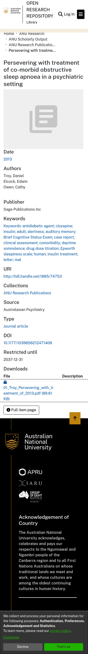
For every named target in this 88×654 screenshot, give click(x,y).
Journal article (16, 326)
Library (32, 22)
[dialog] (44, 632)
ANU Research (31, 33)
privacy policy (60, 631)
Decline (23, 647)
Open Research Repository (40, 10)
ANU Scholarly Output (28, 39)
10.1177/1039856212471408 (28, 343)
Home (9, 33)
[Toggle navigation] (80, 14)
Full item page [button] (21, 410)
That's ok (63, 647)
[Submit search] (60, 14)
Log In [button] (69, 14)
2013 (8, 159)
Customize (11, 637)
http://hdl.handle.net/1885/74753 (33, 276)
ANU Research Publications (32, 45)
